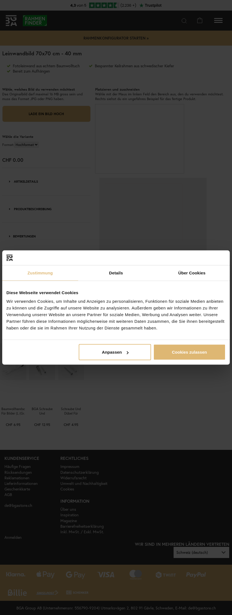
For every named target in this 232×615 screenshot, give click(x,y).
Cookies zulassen (189, 352)
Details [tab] (116, 272)
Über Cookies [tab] (192, 272)
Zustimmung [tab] (40, 272)
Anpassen (115, 352)
